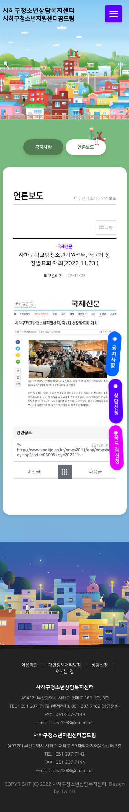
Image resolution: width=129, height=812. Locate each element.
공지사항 (114, 353)
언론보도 (85, 147)
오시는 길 (64, 671)
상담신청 (116, 400)
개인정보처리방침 (64, 665)
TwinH (68, 791)
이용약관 (29, 665)
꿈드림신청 (115, 445)
